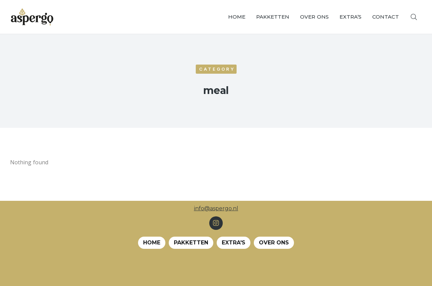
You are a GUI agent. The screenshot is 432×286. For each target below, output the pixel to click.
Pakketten (191, 242)
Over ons (274, 242)
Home (151, 242)
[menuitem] (236, 17)
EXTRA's (233, 242)
